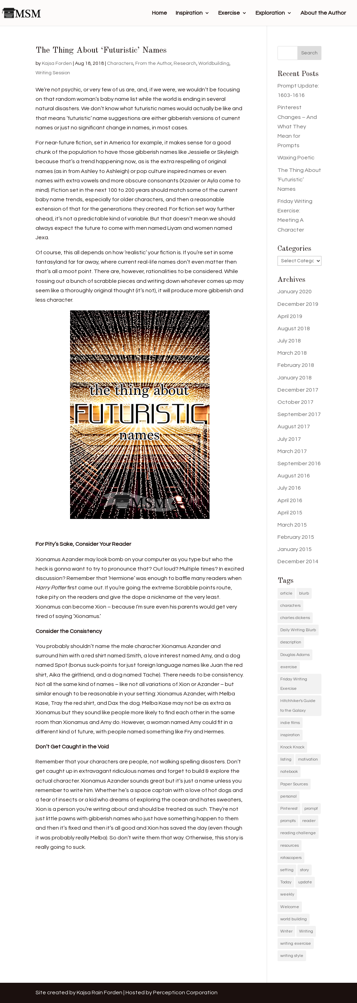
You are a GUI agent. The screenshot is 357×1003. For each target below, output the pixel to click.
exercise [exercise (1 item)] (288, 667)
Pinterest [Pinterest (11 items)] (289, 808)
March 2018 (292, 353)
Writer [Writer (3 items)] (286, 931)
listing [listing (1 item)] (285, 759)
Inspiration (189, 13)
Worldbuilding (213, 63)
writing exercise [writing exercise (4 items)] (295, 943)
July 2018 (289, 341)
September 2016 (299, 463)
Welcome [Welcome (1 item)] (289, 907)
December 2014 (298, 561)
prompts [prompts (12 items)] (288, 821)
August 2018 (294, 328)
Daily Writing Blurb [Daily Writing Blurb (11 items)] (298, 630)
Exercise (229, 13)
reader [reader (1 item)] (309, 821)
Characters (120, 63)
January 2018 (295, 377)
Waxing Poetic (296, 157)
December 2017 (298, 390)
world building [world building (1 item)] (293, 919)
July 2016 (289, 488)
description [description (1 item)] (290, 642)
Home (159, 13)
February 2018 (296, 365)
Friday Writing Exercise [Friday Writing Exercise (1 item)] (293, 684)
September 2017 (299, 414)
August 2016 (294, 475)
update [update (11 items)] (305, 882)
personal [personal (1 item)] (288, 796)
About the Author (323, 13)
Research (185, 63)
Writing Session (53, 72)
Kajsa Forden (57, 63)
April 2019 (290, 316)
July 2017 (289, 439)
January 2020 (295, 291)
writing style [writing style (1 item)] (291, 955)
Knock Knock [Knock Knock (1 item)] (292, 747)
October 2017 (295, 402)
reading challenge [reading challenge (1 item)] (298, 833)
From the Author (153, 63)
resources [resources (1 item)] (289, 845)
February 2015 (296, 537)
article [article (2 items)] (286, 593)
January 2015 (295, 549)
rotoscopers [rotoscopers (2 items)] (291, 857)
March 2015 (292, 525)
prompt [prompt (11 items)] (311, 808)
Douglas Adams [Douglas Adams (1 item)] (295, 655)
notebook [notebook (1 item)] (289, 771)
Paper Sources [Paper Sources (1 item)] (294, 784)
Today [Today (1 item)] (285, 882)
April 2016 (290, 500)
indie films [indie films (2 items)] (290, 723)
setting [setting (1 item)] (287, 870)
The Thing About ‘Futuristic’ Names (101, 50)
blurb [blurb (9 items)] (304, 593)
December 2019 (298, 304)
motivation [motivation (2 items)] (308, 759)
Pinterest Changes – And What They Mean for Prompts (297, 126)
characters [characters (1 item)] (290, 605)
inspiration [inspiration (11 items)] (290, 735)
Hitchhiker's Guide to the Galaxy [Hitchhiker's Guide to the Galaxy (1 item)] (298, 705)
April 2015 (290, 512)
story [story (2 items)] (304, 870)
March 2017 (292, 451)
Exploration (270, 13)
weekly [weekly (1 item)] (287, 894)
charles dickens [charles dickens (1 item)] (295, 618)
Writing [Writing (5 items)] (306, 931)
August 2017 (294, 426)
